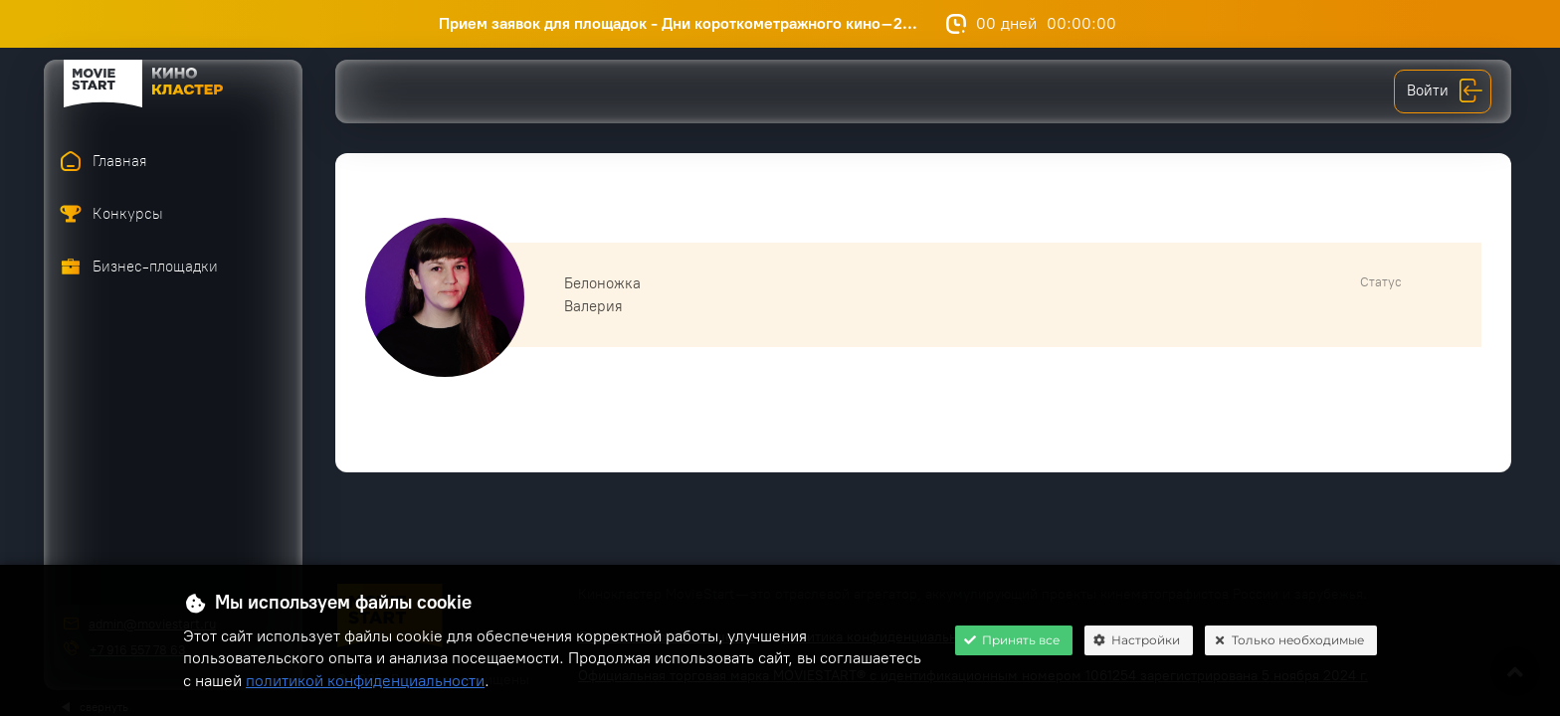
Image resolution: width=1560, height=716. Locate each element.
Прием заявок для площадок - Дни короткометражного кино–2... (688, 23)
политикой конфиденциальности (365, 680)
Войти (1445, 91)
